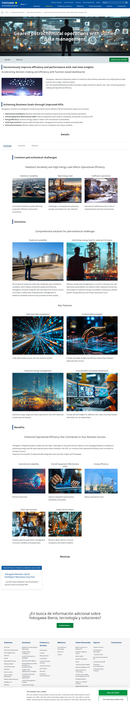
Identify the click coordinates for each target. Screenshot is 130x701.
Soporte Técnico (98, 647)
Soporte (109, 6)
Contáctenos (121, 6)
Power (6, 658)
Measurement (44, 656)
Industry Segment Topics (81, 652)
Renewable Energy (10, 661)
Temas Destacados (95, 6)
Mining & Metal (8, 664)
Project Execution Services (45, 662)
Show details (106, 697)
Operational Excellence (34, 12)
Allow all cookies (113, 679)
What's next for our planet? (81, 648)
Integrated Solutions (17, 12)
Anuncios (42, 671)
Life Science (43, 668)
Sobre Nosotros (69, 2)
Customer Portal (98, 662)
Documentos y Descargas (62, 648)
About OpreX (79, 656)
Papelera (7, 669)
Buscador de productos (100, 657)
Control (42, 653)
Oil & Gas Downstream (11, 650)
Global (98, 2)
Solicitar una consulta (119, 60)
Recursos (60, 652)
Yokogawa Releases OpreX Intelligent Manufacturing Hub (20, 575)
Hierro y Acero (8, 672)
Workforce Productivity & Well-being (29, 648)
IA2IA (77, 662)
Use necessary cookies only (113, 686)
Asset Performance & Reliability (28, 657)
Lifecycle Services (45, 666)
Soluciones (48, 6)
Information (43, 650)
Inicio (7, 12)
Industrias (36, 6)
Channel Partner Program (98, 670)
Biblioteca (80, 6)
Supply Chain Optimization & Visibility (29, 670)
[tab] (7, 145)
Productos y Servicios (64, 6)
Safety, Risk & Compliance (26, 652)
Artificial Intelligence (81, 667)
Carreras (78, 2)
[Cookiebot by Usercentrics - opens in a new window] (13, 697)
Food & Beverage (9, 666)
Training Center (98, 654)
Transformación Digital (82, 664)
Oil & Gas (7, 647)
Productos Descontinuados (98, 665)
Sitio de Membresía (88, 2)
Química (6, 655)
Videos (60, 654)
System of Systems (81, 659)
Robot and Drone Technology (80, 671)
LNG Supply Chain (9, 653)
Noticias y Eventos (56, 2)
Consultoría (43, 658)
